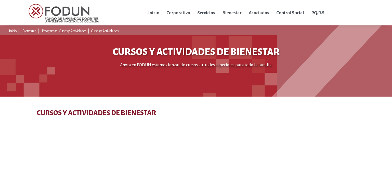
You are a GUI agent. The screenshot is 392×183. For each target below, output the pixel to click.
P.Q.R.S (317, 12)
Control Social (290, 12)
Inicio (153, 12)
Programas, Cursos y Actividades (64, 31)
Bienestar (232, 12)
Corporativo (178, 12)
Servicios (206, 12)
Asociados (259, 12)
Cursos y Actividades (105, 31)
